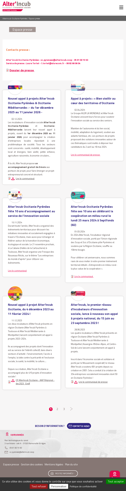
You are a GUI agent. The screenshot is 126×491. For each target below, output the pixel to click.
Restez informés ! (64, 473)
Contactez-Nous (81, 426)
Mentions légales (54, 464)
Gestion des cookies (32, 464)
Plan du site (71, 464)
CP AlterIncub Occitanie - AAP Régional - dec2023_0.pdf (35, 381)
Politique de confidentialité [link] (83, 486)
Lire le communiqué (25, 178)
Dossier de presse (22, 70)
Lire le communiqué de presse (85, 154)
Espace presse (11, 464)
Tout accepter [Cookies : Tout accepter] (116, 481)
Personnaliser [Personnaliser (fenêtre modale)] (58, 486)
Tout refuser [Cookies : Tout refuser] (38, 486)
